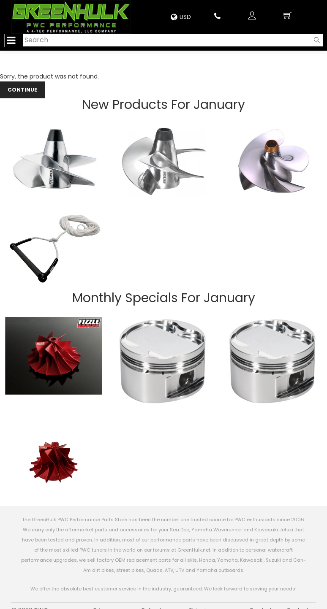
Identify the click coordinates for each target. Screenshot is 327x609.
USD (181, 17)
